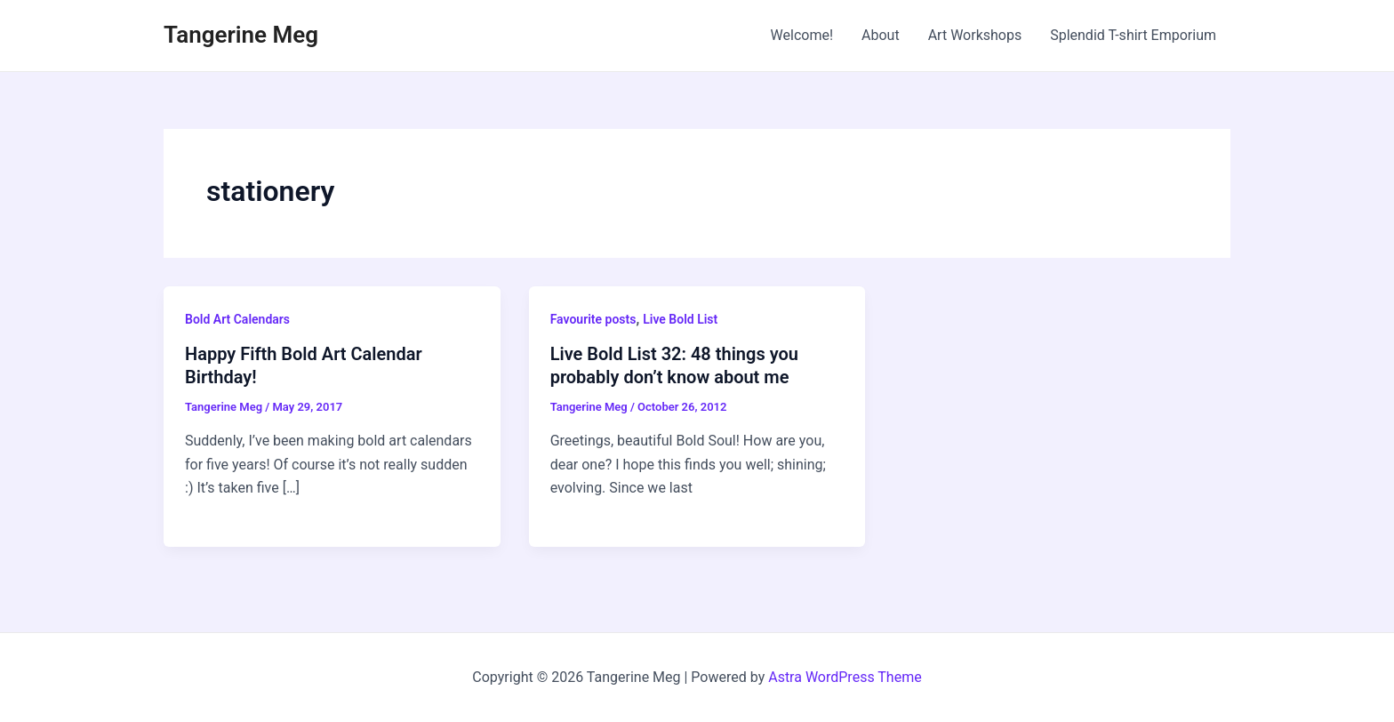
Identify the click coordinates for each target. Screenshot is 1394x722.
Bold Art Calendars (237, 319)
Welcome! (802, 35)
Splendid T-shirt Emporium (1133, 35)
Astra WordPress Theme (844, 677)
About (880, 35)
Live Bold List (680, 319)
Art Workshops (975, 35)
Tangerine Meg (241, 34)
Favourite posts (593, 319)
